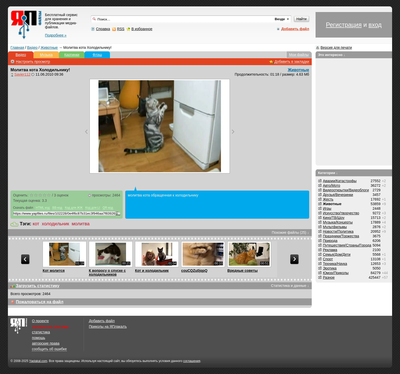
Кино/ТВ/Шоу (334, 218)
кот (36, 224)
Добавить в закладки (291, 62)
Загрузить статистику (37, 286)
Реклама (330, 250)
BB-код (57, 207)
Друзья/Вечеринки (338, 195)
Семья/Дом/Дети (337, 254)
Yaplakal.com (38, 361)
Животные (49, 47)
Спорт (328, 259)
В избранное (141, 29)
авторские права (45, 343)
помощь (38, 338)
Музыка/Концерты (338, 222)
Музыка (46, 55)
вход (374, 24)
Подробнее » (55, 35)
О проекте (40, 321)
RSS (120, 29)
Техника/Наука (335, 264)
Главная (17, 47)
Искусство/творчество (341, 213)
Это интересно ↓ (331, 55)
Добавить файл (102, 321)
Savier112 (22, 74)
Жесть (328, 199)
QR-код (108, 207)
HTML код (42, 207)
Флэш (97, 55)
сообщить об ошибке (49, 349)
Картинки (71, 55)
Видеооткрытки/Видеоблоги (346, 190)
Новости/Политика (338, 231)
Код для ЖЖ (74, 207)
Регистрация (343, 24)
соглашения (191, 361)
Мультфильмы (335, 227)
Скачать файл (23, 207)
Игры (327, 208)
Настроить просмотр (33, 62)
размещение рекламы (50, 326)
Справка (103, 29)
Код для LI (92, 207)
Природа (330, 241)
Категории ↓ (328, 173)
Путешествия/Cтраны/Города (347, 245)
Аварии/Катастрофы (340, 181)
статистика (41, 332)
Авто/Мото (331, 185)
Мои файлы (299, 55)
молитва (81, 224)
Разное (329, 277)
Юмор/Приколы (336, 273)
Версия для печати (336, 47)
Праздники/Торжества (341, 236)
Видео (32, 47)
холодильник (55, 224)
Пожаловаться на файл (39, 302)
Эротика (330, 268)
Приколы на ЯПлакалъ (108, 326)
